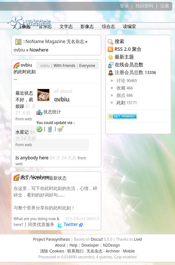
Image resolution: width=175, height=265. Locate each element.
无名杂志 (94, 251)
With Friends (64, 65)
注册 (164, 6)
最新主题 (124, 56)
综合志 (107, 26)
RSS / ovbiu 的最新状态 (43, 178)
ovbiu (19, 50)
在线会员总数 (129, 64)
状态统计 (48, 112)
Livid (138, 239)
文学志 (65, 26)
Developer (90, 245)
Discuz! (97, 239)
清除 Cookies (52, 251)
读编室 (128, 26)
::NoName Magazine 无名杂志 (53, 41)
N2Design (111, 245)
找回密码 (144, 6)
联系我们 (75, 251)
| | (50, 129)
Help (73, 245)
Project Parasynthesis (51, 239)
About (60, 245)
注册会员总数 (129, 72)
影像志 (86, 26)
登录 (124, 6)
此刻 (121, 102)
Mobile (129, 251)
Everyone (87, 65)
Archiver (113, 251)
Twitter (73, 224)
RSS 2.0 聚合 (127, 49)
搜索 (119, 41)
